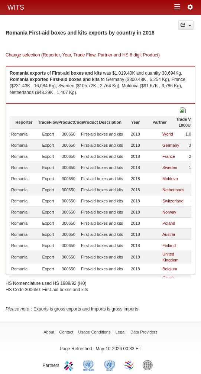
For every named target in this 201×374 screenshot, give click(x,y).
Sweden (169, 167)
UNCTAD (89, 364)
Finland (169, 245)
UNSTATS (109, 364)
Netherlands (173, 190)
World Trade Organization (129, 364)
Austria (168, 234)
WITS (15, 7)
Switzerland (173, 201)
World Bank (149, 364)
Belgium (169, 269)
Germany (170, 145)
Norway (169, 212)
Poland (168, 223)
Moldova (170, 178)
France (168, 156)
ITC (69, 364)
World (167, 134)
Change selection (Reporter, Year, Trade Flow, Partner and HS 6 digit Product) (83, 55)
